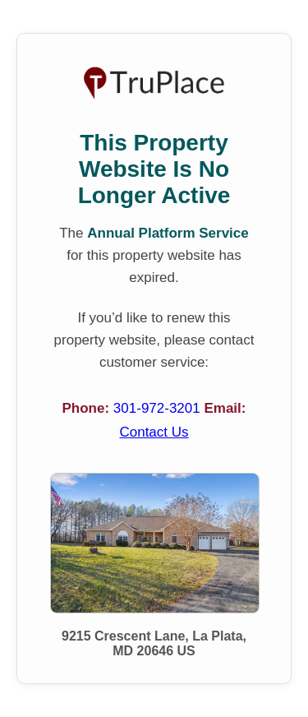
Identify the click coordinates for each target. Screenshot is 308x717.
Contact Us (153, 432)
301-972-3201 (159, 408)
